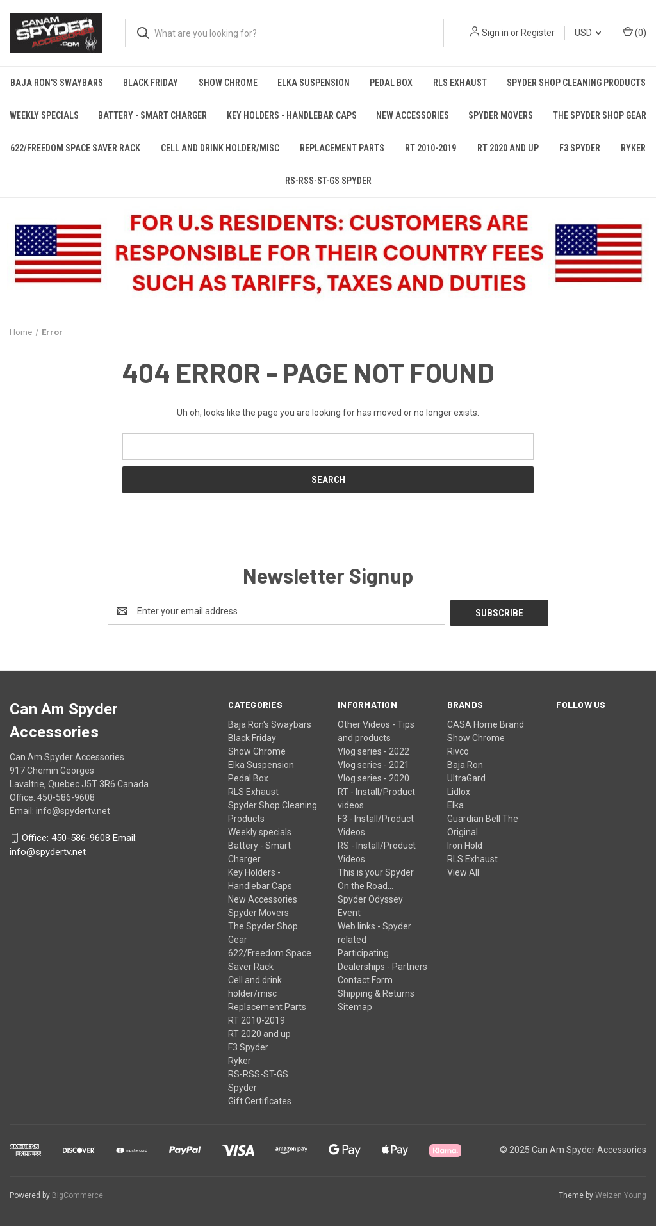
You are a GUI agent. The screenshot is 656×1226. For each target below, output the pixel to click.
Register (538, 33)
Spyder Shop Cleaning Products (576, 83)
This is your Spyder (376, 870)
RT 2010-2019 (430, 148)
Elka (455, 803)
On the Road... (365, 884)
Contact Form (365, 978)
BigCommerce (77, 1193)
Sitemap (355, 1005)
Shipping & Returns (376, 991)
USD (588, 33)
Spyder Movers (500, 115)
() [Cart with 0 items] (634, 32)
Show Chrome (228, 83)
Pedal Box (391, 83)
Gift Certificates (259, 1099)
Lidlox (458, 790)
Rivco (458, 749)
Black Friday (150, 83)
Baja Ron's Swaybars (56, 83)
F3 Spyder (579, 148)
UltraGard (466, 776)
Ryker (633, 148)
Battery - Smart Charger (152, 115)
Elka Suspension (313, 83)
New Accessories (412, 115)
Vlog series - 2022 (373, 749)
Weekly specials (44, 115)
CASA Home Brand (485, 722)
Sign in (495, 33)
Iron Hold (464, 843)
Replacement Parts (342, 148)
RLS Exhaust (460, 83)
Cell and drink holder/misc (220, 148)
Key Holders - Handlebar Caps (292, 115)
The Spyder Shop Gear (599, 115)
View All (463, 870)
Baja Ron (465, 763)
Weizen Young (620, 1193)
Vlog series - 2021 (373, 763)
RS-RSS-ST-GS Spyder (328, 181)
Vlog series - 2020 (373, 776)
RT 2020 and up (508, 148)
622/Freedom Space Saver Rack (75, 148)
